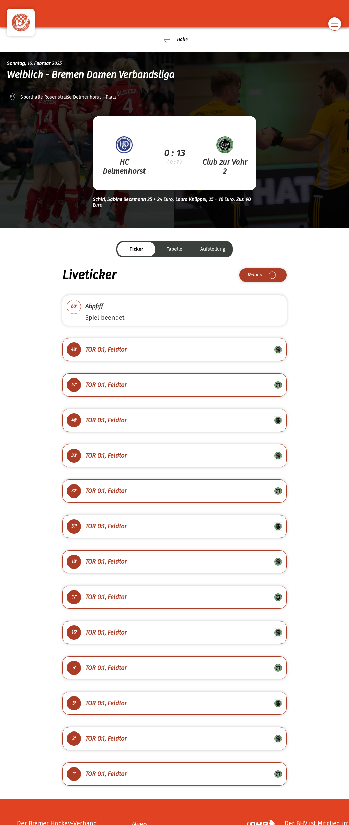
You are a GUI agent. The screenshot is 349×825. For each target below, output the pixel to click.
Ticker (136, 249)
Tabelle (174, 249)
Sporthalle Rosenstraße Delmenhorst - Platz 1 (70, 97)
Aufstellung (212, 249)
